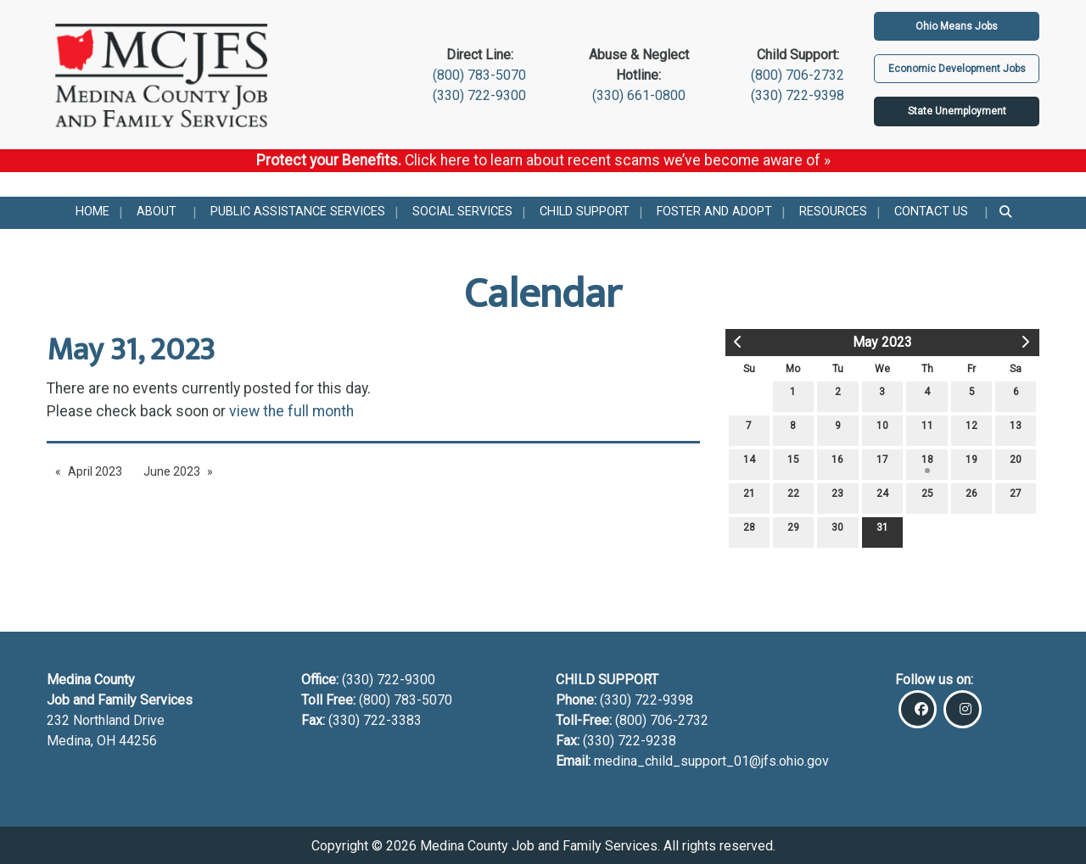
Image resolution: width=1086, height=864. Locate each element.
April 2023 (95, 471)
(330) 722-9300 (479, 95)
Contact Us (931, 211)
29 (793, 531)
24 (882, 497)
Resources (833, 211)
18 (927, 463)
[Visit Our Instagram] (962, 709)
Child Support (585, 211)
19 (971, 463)
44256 (138, 741)
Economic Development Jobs (957, 69)
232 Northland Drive (106, 720)
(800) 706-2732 (797, 75)
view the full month (291, 411)
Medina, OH (83, 741)
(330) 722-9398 (797, 95)
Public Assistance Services (297, 211)
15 (793, 463)
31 (882, 531)
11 (927, 429)
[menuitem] (92, 213)
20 (1016, 463)
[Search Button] (1006, 213)
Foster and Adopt (714, 211)
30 (837, 531)
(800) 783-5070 (479, 75)
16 (837, 463)
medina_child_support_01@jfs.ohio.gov (711, 761)
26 (971, 497)
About (156, 211)
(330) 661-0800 (639, 95)
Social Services (462, 211)
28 (749, 531)
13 (1016, 429)
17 (882, 463)
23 (837, 497)
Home (92, 211)
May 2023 (882, 342)
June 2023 (171, 471)
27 (1016, 497)
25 (927, 497)
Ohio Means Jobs (956, 26)
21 (749, 497)
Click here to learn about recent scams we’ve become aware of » (618, 160)
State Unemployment (957, 111)
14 (749, 463)
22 (793, 497)
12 (971, 429)
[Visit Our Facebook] (917, 709)
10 (882, 429)
